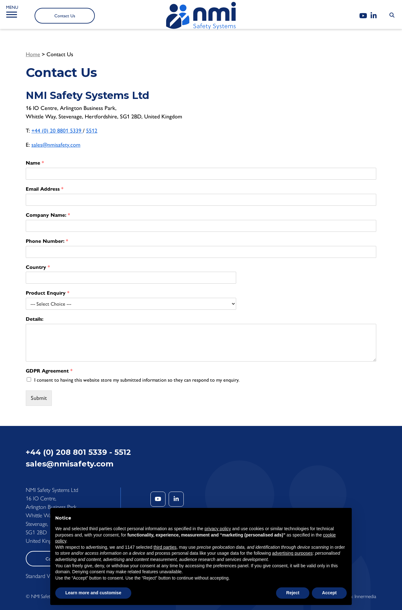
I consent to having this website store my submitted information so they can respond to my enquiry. (137, 380)
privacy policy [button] (217, 528)
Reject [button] (292, 592)
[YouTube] (363, 16)
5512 (91, 130)
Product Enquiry (47, 293)
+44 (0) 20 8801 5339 (57, 130)
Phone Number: (47, 241)
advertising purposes (292, 553)
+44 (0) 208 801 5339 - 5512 (78, 452)
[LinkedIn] (374, 16)
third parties (165, 547)
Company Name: (48, 215)
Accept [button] (329, 592)
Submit (39, 398)
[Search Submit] (392, 15)
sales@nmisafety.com (55, 144)
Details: (34, 319)
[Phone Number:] (201, 252)
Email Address (44, 189)
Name (35, 163)
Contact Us (64, 16)
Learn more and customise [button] (93, 592)
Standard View (41, 576)
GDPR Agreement (49, 371)
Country (38, 267)
